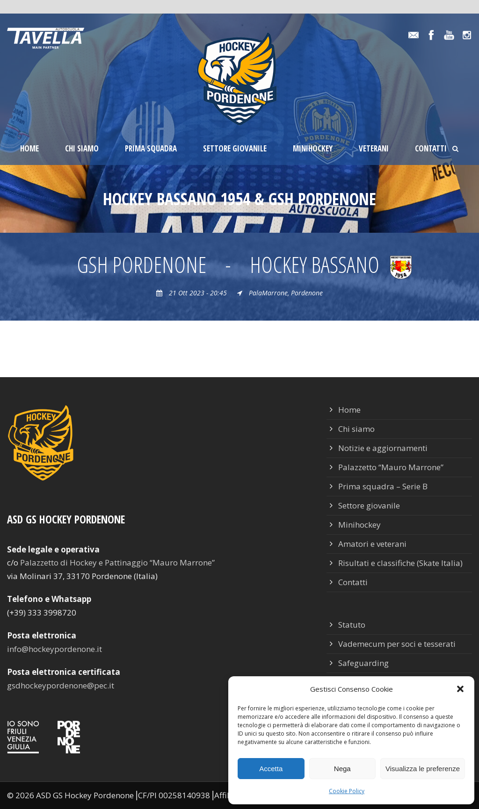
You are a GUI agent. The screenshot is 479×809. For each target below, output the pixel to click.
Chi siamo (82, 148)
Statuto (351, 624)
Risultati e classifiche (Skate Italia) (400, 563)
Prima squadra (151, 148)
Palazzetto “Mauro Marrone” (390, 467)
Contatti (431, 148)
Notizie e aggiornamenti (383, 448)
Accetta (271, 769)
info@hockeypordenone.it (54, 649)
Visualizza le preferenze (422, 769)
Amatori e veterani (372, 543)
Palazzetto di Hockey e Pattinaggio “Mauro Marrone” (117, 562)
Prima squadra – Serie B (383, 486)
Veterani (374, 148)
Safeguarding (363, 663)
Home (29, 148)
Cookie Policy (346, 791)
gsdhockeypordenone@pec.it (60, 685)
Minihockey (313, 148)
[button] (460, 689)
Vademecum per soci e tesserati (397, 643)
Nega (342, 769)
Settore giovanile (235, 148)
